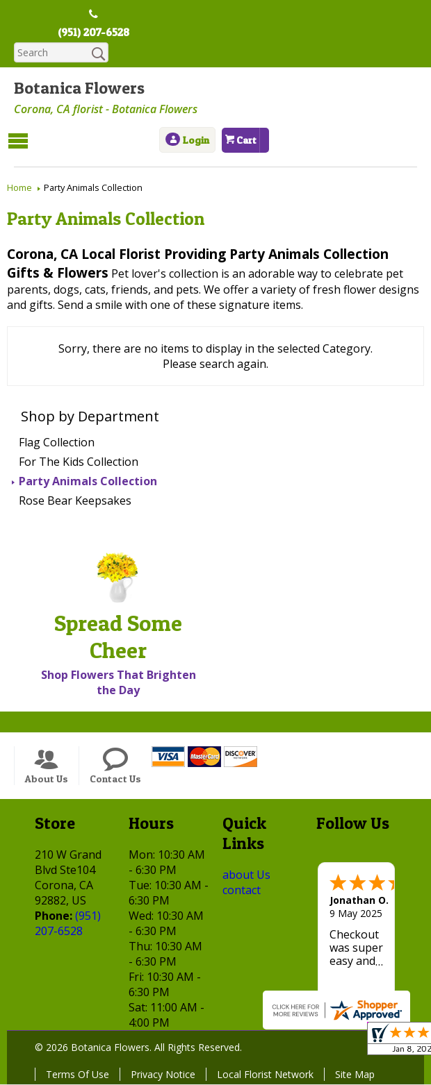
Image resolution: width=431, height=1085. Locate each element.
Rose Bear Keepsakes (75, 501)
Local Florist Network (265, 1075)
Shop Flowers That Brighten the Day (118, 683)
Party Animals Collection (88, 481)
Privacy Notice (163, 1075)
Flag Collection (57, 443)
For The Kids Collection (78, 462)
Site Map (355, 1075)
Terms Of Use (77, 1075)
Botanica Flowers (79, 88)
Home (19, 188)
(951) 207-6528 (93, 33)
